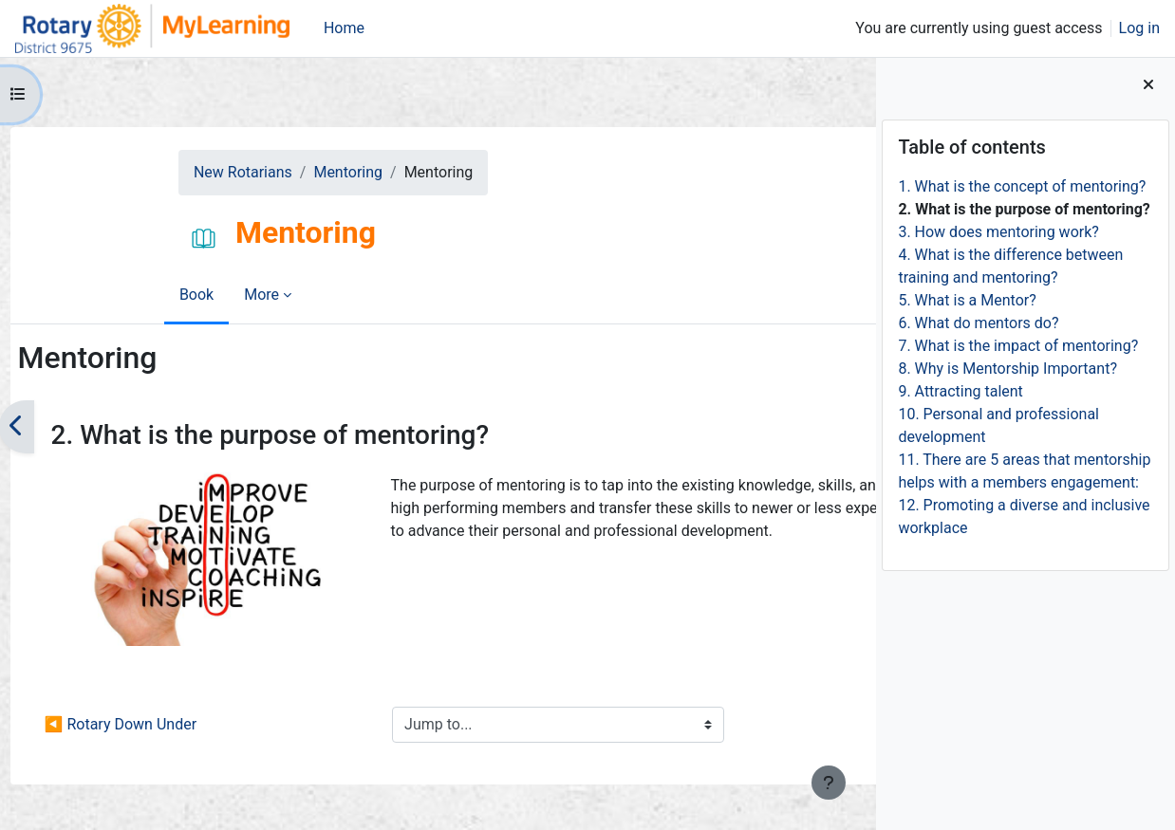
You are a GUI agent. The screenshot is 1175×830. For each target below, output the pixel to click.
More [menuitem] (164, 295)
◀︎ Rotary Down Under (157, 724)
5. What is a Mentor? (966, 300)
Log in (1139, 28)
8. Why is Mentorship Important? (1007, 369)
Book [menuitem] (100, 295)
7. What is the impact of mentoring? (1018, 346)
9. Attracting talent (960, 391)
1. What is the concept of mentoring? (1022, 186)
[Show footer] (828, 782)
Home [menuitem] (344, 28)
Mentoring (243, 172)
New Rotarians (138, 172)
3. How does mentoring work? (998, 232)
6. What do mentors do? (978, 323)
